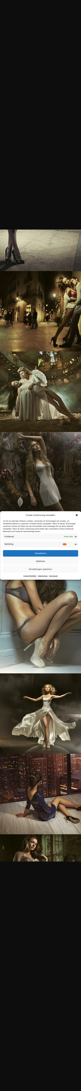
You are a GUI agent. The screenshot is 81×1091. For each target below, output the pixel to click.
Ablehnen (40, 561)
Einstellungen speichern (40, 569)
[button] (76, 515)
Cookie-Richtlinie (29, 576)
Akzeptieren (40, 553)
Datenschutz (43, 576)
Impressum (53, 576)
